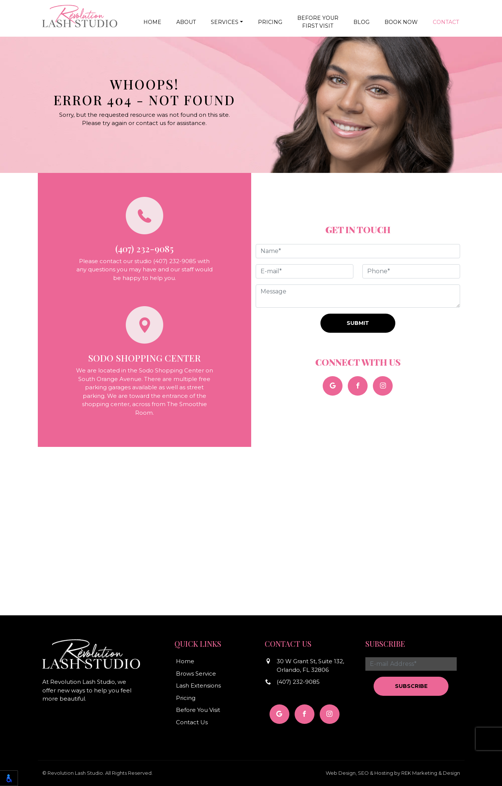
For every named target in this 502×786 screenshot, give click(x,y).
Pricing (270, 22)
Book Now (401, 22)
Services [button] (224, 22)
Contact (446, 22)
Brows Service (196, 673)
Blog (361, 22)
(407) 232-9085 (298, 681)
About (186, 22)
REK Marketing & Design (430, 773)
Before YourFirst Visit (317, 22)
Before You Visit (198, 709)
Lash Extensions (198, 685)
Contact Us (192, 722)
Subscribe (411, 686)
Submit (358, 323)
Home (152, 22)
